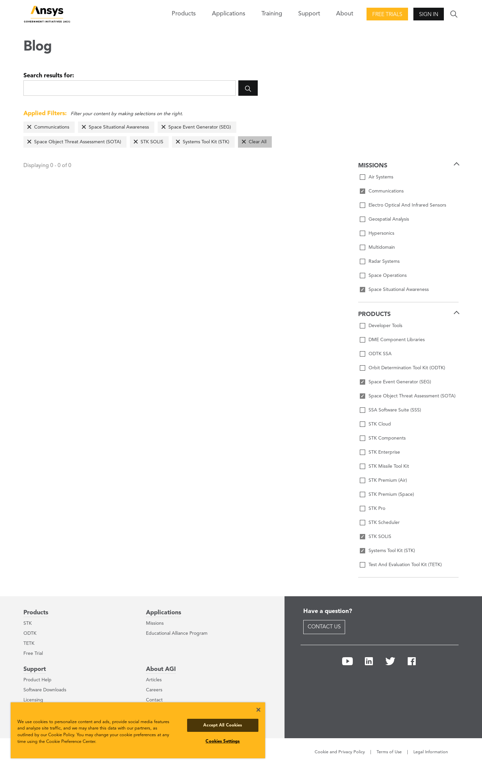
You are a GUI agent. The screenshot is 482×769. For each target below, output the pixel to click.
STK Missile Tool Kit (389, 466)
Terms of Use (389, 752)
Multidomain (382, 247)
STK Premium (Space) (391, 494)
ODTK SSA (380, 354)
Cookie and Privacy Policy (340, 752)
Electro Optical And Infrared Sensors (407, 205)
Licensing (33, 700)
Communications (51, 127)
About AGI (161, 669)
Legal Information (430, 752)
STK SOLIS (152, 142)
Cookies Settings (223, 741)
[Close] (258, 710)
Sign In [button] (428, 14)
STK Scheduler (384, 522)
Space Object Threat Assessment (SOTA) (77, 142)
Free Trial (33, 653)
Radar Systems (384, 261)
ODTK (29, 633)
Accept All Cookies (222, 725)
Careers (154, 690)
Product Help (37, 680)
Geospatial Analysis (389, 219)
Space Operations (388, 275)
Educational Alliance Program (177, 633)
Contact (154, 700)
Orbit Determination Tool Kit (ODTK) (407, 368)
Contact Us (324, 627)
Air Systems (381, 177)
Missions (155, 623)
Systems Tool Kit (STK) (206, 142)
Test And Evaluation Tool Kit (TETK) (405, 564)
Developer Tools (385, 325)
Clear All (257, 142)
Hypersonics (381, 233)
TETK (28, 643)
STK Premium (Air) (388, 480)
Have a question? (327, 611)
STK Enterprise (384, 452)
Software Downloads (44, 690)
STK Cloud (380, 424)
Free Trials (387, 14)
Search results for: (48, 76)
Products (35, 613)
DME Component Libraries (397, 339)
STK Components (387, 438)
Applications (228, 14)
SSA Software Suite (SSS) (395, 410)
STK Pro (377, 508)
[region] (138, 730)
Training (271, 14)
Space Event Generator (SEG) (199, 127)
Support (34, 669)
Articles (154, 680)
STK (27, 623)
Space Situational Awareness (119, 127)
